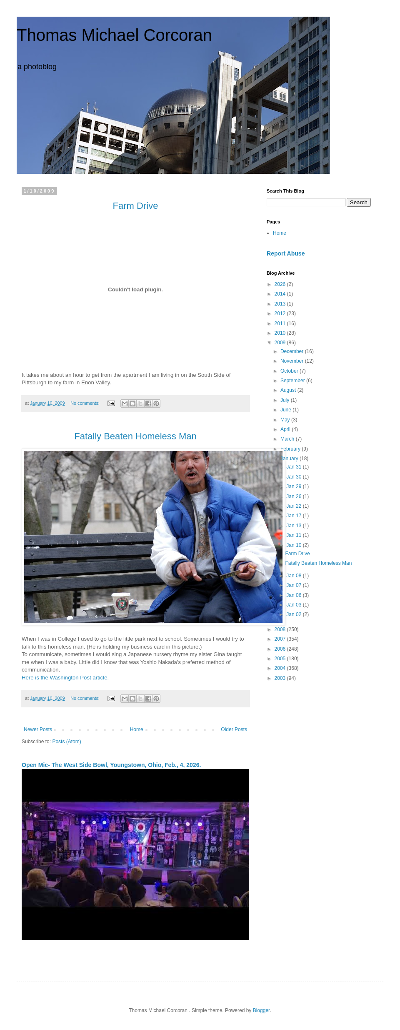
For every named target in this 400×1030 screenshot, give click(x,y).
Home (136, 729)
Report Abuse (286, 253)
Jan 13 (294, 526)
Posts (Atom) (66, 741)
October (290, 371)
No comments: (85, 403)
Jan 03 (294, 605)
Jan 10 (294, 545)
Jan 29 (294, 486)
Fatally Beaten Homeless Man (318, 563)
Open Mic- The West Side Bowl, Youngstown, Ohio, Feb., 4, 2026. (111, 765)
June (286, 410)
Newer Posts (38, 729)
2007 (281, 639)
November (292, 361)
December (292, 351)
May (285, 420)
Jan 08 (294, 576)
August (289, 390)
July (285, 400)
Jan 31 (294, 467)
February (291, 449)
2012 (281, 313)
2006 (281, 649)
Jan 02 (294, 614)
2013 (281, 304)
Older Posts (234, 729)
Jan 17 (294, 516)
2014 (281, 294)
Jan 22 (294, 506)
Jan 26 (294, 496)
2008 (281, 629)
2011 (281, 323)
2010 (281, 333)
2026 (281, 284)
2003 (281, 678)
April (286, 429)
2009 (281, 343)
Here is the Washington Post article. (65, 677)
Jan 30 (294, 477)
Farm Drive (297, 553)
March (288, 439)
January (290, 458)
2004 (281, 668)
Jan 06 (294, 595)
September (293, 380)
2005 (281, 659)
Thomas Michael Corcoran (114, 35)
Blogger (261, 1010)
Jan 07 (294, 585)
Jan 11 (294, 535)
